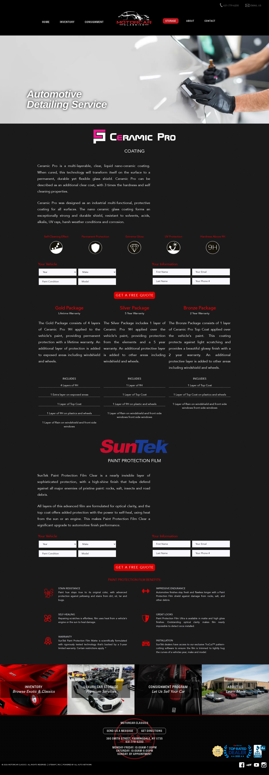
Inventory (67, 22)
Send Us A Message (120, 731)
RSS (59, 765)
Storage (170, 20)
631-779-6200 (135, 742)
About (190, 20)
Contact (209, 20)
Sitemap (52, 765)
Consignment (94, 22)
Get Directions (151, 731)
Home (46, 22)
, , (134, 738)
